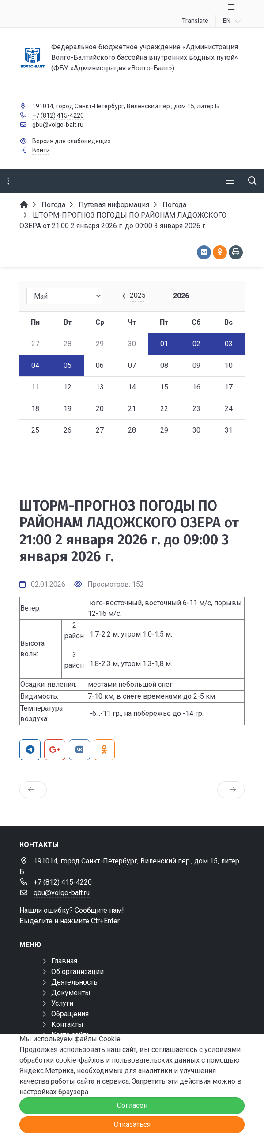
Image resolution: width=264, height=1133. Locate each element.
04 (35, 365)
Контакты (67, 1024)
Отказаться (132, 1124)
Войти (41, 150)
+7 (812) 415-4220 (58, 115)
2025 (138, 295)
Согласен (132, 1105)
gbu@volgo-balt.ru (57, 124)
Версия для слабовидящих (71, 140)
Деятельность (74, 982)
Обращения (70, 1014)
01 (164, 344)
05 (68, 365)
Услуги (62, 1003)
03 (229, 344)
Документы (71, 993)
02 (196, 344)
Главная (64, 961)
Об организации (77, 971)
